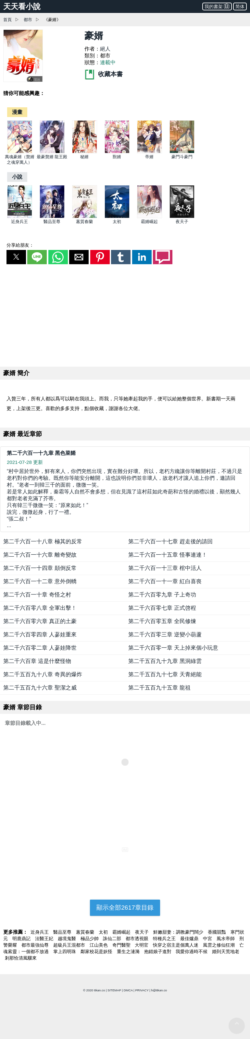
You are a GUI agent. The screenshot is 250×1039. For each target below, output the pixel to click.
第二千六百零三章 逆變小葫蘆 (165, 635)
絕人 (105, 49)
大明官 (142, 945)
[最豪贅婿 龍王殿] (52, 151)
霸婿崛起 (149, 221)
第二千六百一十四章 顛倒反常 (40, 568)
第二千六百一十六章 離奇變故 (40, 555)
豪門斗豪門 (182, 156)
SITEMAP (114, 990)
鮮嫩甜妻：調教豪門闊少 (179, 932)
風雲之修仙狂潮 (219, 945)
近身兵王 (19, 221)
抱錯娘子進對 (158, 951)
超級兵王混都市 (69, 945)
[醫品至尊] (52, 216)
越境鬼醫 (67, 938)
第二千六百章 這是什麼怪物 (37, 661)
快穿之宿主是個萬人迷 (176, 945)
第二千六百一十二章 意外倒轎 (40, 581)
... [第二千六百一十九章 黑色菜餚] (125, 498)
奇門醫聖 (122, 945)
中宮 (208, 938)
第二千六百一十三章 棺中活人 (165, 568)
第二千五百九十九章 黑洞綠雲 (165, 661)
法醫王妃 (45, 938)
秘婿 (84, 156)
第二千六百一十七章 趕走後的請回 (170, 541)
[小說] (17, 177)
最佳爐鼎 (190, 938)
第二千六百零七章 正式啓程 (162, 608)
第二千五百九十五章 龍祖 (159, 688)
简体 (239, 6)
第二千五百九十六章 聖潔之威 (40, 688)
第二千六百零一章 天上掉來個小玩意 (173, 648)
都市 (28, 19)
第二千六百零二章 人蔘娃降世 (40, 648)
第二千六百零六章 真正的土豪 (40, 621)
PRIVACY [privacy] (141, 990)
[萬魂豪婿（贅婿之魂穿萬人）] (19, 151)
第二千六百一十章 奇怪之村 (37, 595)
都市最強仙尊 (35, 945)
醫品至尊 (52, 221)
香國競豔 (217, 932)
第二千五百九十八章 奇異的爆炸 (42, 674)
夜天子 (182, 221)
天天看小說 (22, 6)
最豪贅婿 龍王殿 (52, 156)
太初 (117, 221)
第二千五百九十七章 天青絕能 (165, 674)
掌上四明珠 (65, 951)
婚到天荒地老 (225, 951)
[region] (125, 314)
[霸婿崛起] (149, 216)
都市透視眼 (138, 938)
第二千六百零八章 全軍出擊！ (40, 608)
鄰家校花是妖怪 (97, 951)
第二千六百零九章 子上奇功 (162, 595)
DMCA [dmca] (128, 990)
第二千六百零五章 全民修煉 (162, 621)
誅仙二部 (112, 938)
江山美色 (99, 945)
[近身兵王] (19, 216)
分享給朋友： (20, 245)
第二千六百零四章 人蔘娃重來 (40, 635)
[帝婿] (149, 151)
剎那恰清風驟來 (21, 958)
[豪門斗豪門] (181, 151)
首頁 (7, 19)
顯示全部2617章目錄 (125, 907)
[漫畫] (17, 112)
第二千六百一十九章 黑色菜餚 (41, 453)
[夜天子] (181, 216)
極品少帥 (90, 938)
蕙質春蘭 (84, 221)
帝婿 (149, 156)
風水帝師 (226, 938)
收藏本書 (103, 74)
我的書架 (217, 6)
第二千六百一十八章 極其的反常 (42, 541)
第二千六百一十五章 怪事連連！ (167, 555)
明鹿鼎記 (22, 938)
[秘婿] (84, 151)
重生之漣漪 (129, 951)
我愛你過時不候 (192, 951)
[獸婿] (117, 151)
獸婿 (117, 156)
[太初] (117, 216)
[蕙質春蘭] (84, 216)
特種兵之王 (165, 938)
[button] (16, 257)
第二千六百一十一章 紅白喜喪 (165, 581)
